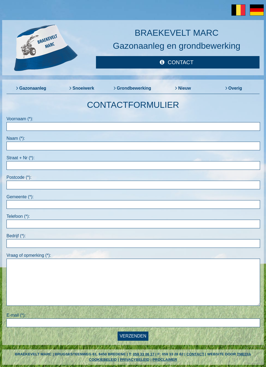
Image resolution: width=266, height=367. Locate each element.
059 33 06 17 (143, 354)
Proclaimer (164, 360)
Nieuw (184, 88)
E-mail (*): (16, 315)
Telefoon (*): (18, 216)
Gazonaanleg (32, 88)
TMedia (244, 354)
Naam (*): (15, 138)
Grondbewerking (134, 88)
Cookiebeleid (103, 360)
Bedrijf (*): (16, 235)
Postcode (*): (18, 177)
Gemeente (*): (20, 196)
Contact (195, 354)
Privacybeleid (134, 360)
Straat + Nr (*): (20, 157)
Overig (235, 88)
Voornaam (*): (19, 118)
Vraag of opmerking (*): (28, 255)
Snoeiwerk (83, 88)
